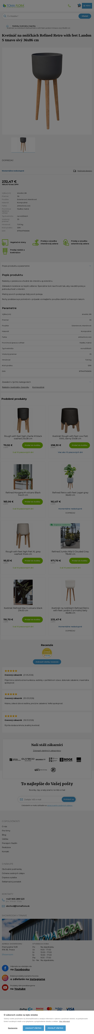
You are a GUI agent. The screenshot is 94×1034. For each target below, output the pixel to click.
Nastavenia (12, 1028)
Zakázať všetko (33, 1028)
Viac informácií (64, 1021)
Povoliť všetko (55, 1028)
